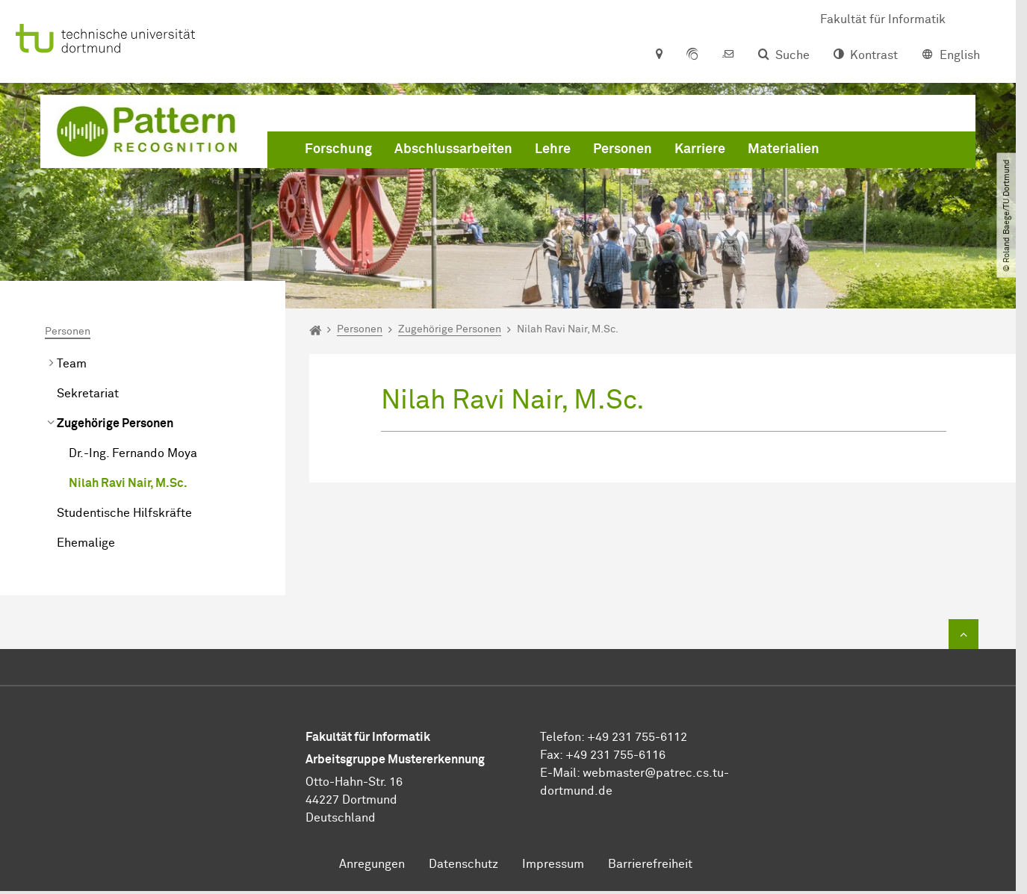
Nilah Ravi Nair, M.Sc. (128, 483)
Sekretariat (88, 394)
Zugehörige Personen (115, 423)
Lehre (553, 149)
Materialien (783, 149)
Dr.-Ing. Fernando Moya (133, 453)
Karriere (699, 149)
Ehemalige (86, 543)
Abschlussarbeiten (453, 149)
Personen (622, 149)
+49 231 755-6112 (637, 737)
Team (72, 364)
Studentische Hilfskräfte (124, 513)
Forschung (338, 149)
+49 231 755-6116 (615, 755)
